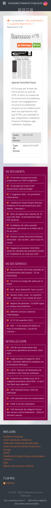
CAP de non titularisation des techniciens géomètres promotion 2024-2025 (25, 350)
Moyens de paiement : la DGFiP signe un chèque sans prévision (25, 305)
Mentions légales (37, 500)
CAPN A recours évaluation (22, 404)
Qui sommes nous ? (14, 500)
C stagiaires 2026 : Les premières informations (23, 196)
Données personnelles (26, 503)
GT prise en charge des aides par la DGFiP (25, 282)
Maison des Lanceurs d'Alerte (18, 466)
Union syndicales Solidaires (17, 440)
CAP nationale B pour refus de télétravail (22, 391)
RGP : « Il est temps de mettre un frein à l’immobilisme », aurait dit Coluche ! (23, 329)
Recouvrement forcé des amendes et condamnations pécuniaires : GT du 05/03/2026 (25, 273)
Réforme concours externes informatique (21, 313)
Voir (36, 45)
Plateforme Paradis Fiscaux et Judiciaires (24, 456)
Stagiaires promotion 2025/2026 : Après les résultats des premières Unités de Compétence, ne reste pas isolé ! (25, 251)
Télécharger (24, 45)
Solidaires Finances (13, 436)
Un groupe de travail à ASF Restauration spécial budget (21, 187)
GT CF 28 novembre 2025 (21, 320)
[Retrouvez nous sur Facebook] (19, 9)
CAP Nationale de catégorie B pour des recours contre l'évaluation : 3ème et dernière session (25, 412)
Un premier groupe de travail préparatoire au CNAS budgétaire (22, 179)
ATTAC (6, 453)
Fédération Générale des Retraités (20, 443)
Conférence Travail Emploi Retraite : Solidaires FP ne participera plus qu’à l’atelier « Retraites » (25, 206)
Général (10, 483)
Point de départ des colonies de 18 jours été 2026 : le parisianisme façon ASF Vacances (24, 217)
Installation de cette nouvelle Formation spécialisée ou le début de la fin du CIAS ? (25, 228)
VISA (5, 462)
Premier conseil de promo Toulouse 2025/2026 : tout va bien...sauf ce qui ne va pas (25, 240)
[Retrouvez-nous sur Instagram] (31, 9)
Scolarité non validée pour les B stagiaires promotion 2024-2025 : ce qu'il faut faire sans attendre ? (25, 381)
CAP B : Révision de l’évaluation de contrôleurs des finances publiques (24, 371)
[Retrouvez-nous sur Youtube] (27, 9)
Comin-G (7, 459)
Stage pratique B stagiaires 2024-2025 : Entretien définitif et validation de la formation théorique (25, 362)
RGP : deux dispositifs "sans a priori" (27, 289)
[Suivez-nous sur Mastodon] (23, 9)
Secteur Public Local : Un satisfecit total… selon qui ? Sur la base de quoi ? (24, 296)
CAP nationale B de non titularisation (27, 398)
